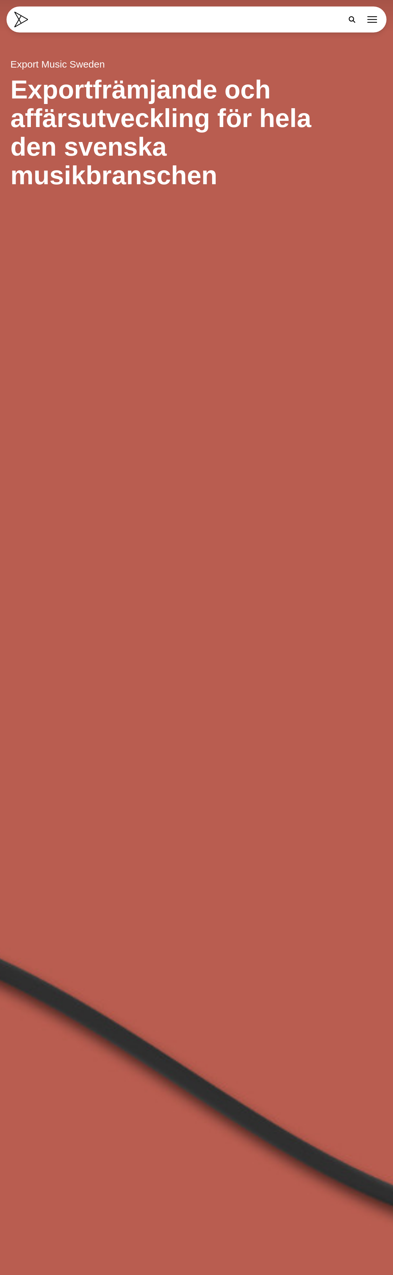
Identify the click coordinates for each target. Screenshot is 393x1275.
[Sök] (352, 19)
